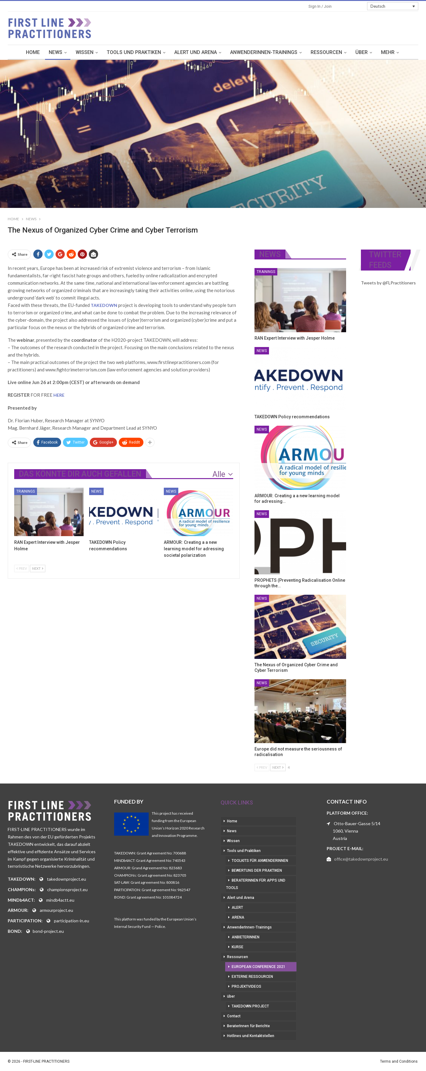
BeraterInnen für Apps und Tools (255, 884)
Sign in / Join (320, 6)
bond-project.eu (48, 931)
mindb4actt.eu (60, 900)
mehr (388, 52)
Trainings (25, 491)
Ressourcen (326, 52)
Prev (21, 568)
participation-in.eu (71, 920)
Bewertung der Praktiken (257, 870)
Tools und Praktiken (134, 52)
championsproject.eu (67, 889)
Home (33, 52)
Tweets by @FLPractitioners (388, 282)
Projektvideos (246, 986)
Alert (237, 907)
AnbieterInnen (245, 937)
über (361, 52)
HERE (58, 395)
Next (37, 568)
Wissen (84, 52)
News (55, 52)
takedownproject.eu (66, 879)
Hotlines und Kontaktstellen (250, 1036)
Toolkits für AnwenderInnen (260, 860)
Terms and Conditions (399, 1061)
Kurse (237, 947)
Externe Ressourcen (252, 976)
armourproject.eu (56, 910)
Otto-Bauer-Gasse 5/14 (357, 823)
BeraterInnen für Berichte (248, 1026)
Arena (238, 917)
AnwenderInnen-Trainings (263, 52)
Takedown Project (250, 1006)
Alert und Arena (195, 52)
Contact (234, 1016)
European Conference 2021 (258, 967)
